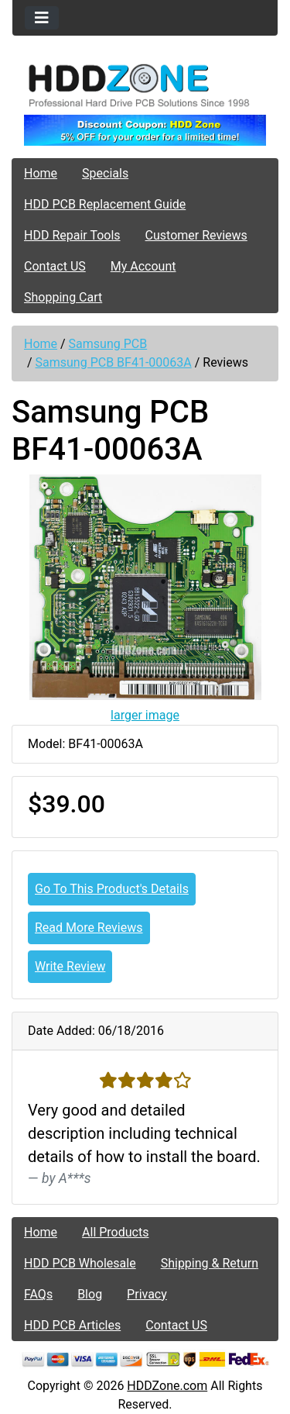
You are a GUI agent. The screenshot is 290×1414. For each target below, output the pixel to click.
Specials (105, 173)
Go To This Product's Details (112, 888)
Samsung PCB (108, 343)
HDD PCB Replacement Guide (105, 204)
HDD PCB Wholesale (80, 1263)
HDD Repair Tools (72, 235)
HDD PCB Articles (72, 1325)
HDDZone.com (167, 1385)
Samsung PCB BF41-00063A (114, 362)
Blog (89, 1294)
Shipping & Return (209, 1263)
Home (40, 173)
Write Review (70, 966)
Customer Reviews (196, 235)
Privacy (147, 1294)
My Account (143, 266)
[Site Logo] (145, 85)
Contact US (55, 266)
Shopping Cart (63, 297)
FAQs (38, 1294)
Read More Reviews (89, 927)
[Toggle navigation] (42, 17)
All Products (115, 1232)
